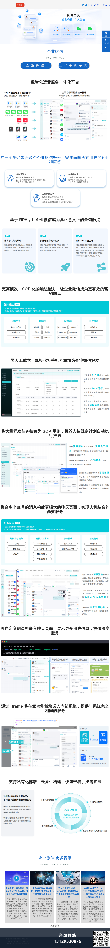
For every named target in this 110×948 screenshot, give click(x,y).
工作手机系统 (74, 65)
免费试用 (20, 5)
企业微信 (36, 65)
